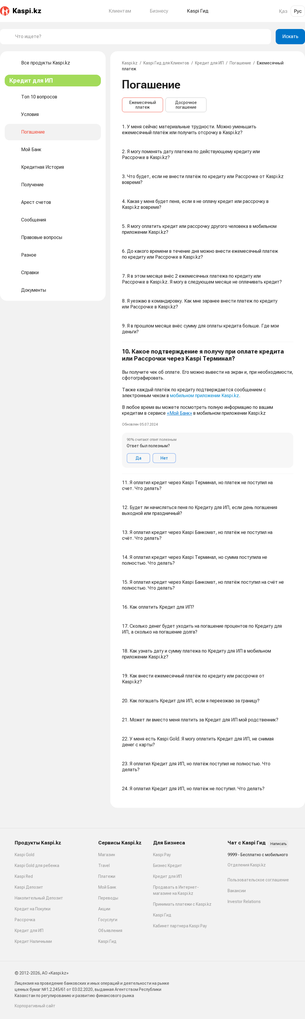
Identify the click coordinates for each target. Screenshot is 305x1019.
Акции (104, 909)
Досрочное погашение (186, 105)
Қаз (283, 11)
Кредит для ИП (209, 63)
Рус (298, 11)
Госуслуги (107, 919)
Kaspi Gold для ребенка (37, 865)
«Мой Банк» (179, 413)
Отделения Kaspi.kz (247, 865)
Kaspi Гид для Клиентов (166, 63)
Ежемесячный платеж (142, 105)
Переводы (108, 898)
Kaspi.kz (130, 63)
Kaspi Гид (107, 941)
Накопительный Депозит (39, 898)
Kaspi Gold (24, 854)
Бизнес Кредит (167, 865)
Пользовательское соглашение (258, 880)
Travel (104, 865)
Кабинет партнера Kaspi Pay (180, 926)
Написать (278, 844)
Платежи (106, 876)
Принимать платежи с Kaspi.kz (182, 904)
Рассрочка (25, 919)
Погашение (240, 63)
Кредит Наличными (33, 941)
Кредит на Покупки (32, 909)
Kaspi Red (24, 876)
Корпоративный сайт (35, 1005)
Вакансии (237, 890)
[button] (207, 408)
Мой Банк (107, 887)
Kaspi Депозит (29, 887)
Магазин (106, 854)
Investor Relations (244, 901)
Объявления (110, 930)
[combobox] (140, 37)
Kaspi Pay (162, 854)
